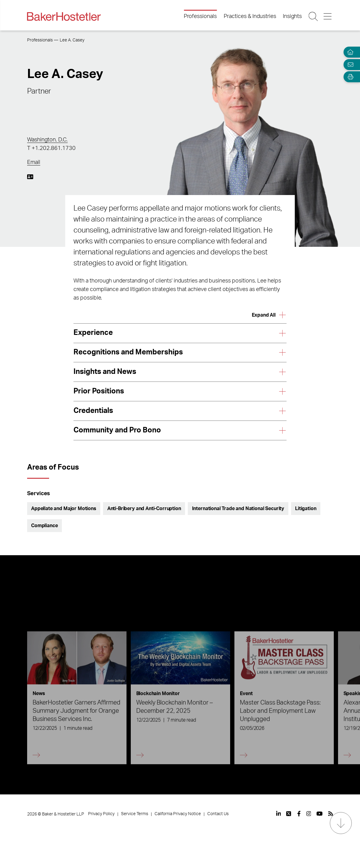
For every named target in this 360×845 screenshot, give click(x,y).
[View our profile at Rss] (330, 813)
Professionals (200, 16)
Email (33, 162)
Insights (292, 16)
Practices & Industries (250, 16)
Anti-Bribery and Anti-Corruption (144, 508)
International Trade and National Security (238, 508)
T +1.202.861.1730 (51, 148)
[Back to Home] (64, 16)
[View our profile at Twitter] (289, 813)
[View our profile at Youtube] (319, 813)
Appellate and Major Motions (63, 508)
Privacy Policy (101, 814)
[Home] (349, 52)
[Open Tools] (349, 77)
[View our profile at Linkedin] (278, 813)
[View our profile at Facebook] (299, 813)
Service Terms (134, 814)
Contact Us (218, 814)
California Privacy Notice (178, 814)
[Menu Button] (328, 16)
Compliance (44, 525)
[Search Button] (314, 16)
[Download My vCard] (30, 177)
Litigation (305, 508)
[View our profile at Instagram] (308, 813)
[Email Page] (349, 64)
